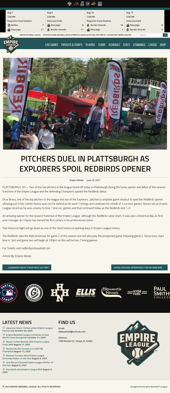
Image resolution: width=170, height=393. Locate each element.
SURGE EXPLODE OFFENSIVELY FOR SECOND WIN (139, 267)
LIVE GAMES (51, 45)
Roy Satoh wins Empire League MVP (24, 369)
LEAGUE (153, 45)
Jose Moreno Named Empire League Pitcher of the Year (27, 364)
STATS (126, 45)
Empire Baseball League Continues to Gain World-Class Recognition (25, 336)
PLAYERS (90, 45)
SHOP (163, 45)
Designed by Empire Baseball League (149, 386)
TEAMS (101, 45)
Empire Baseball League (30, 35)
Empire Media (77, 180)
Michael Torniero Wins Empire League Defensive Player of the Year (23, 357)
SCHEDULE (114, 45)
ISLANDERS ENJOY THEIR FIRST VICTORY (27, 267)
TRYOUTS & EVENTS (71, 45)
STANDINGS (139, 45)
